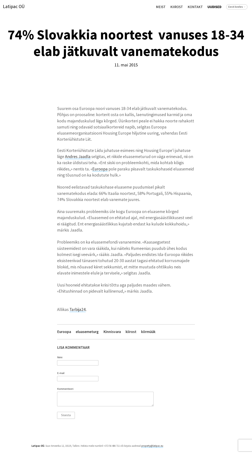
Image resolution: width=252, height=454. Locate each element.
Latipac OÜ (14, 6)
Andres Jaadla (78, 156)
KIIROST (176, 7)
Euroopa (100, 169)
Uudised (214, 7)
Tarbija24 (77, 309)
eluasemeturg (87, 331)
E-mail (60, 373)
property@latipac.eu (152, 445)
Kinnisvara (112, 331)
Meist (161, 7)
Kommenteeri (65, 389)
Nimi (59, 357)
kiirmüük (148, 331)
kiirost (131, 331)
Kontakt (195, 7)
